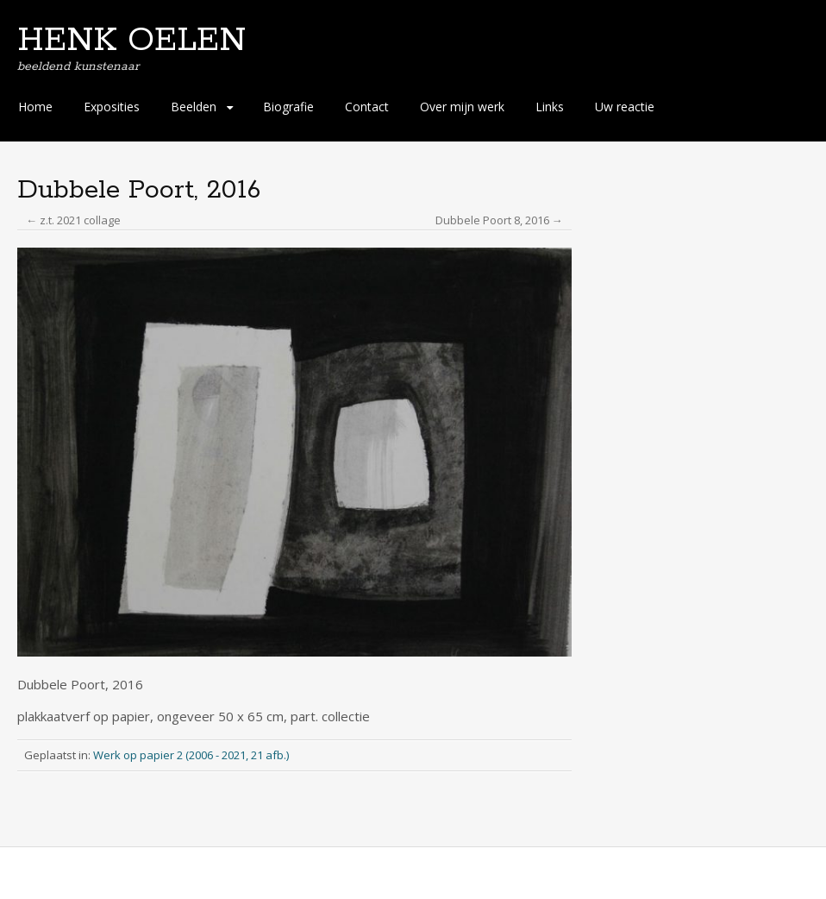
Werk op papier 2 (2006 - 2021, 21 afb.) (191, 755)
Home (35, 106)
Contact (367, 106)
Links (549, 106)
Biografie (288, 106)
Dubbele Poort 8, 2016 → (499, 220)
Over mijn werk (462, 106)
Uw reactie (624, 106)
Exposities (112, 106)
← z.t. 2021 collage (73, 220)
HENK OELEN (131, 40)
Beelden (193, 106)
